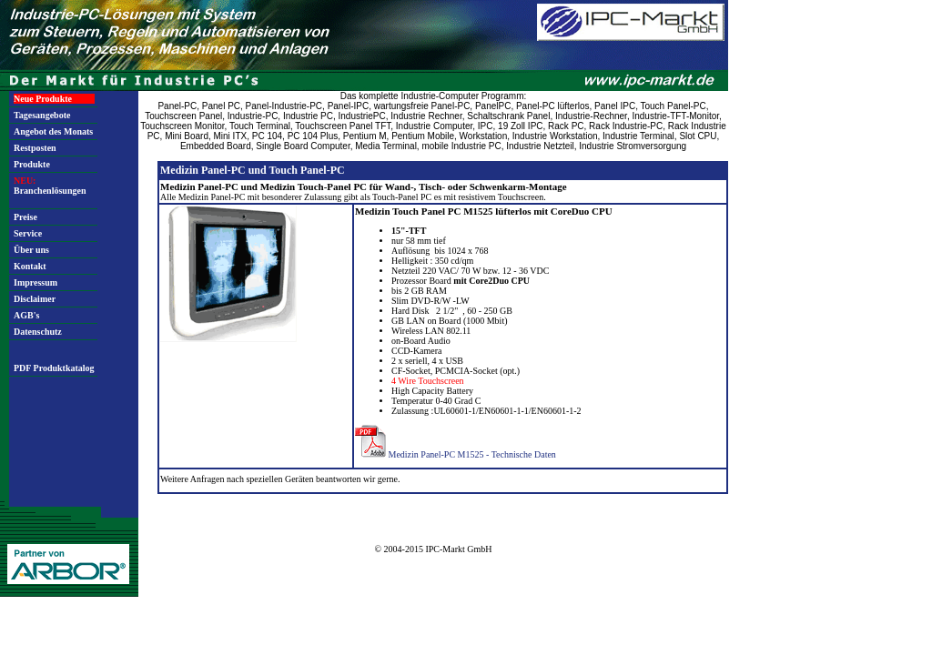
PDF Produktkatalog (54, 368)
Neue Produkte (43, 99)
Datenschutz (38, 332)
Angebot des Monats (53, 131)
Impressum (35, 282)
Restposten (35, 148)
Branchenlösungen (50, 186)
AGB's (26, 315)
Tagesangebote (42, 115)
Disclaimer (35, 299)
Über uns (31, 250)
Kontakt (30, 266)
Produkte (32, 164)
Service (28, 233)
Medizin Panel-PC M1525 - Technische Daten (472, 454)
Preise (25, 217)
